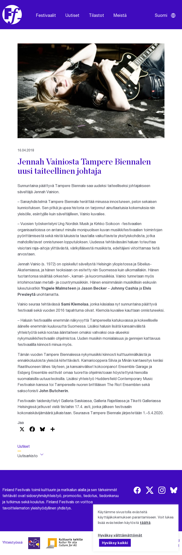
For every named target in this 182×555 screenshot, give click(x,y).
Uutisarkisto (28, 455)
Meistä (120, 15)
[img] (137, 490)
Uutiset (72, 15)
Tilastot (96, 15)
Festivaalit (46, 15)
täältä (145, 522)
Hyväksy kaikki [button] (115, 543)
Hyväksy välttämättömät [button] (120, 535)
